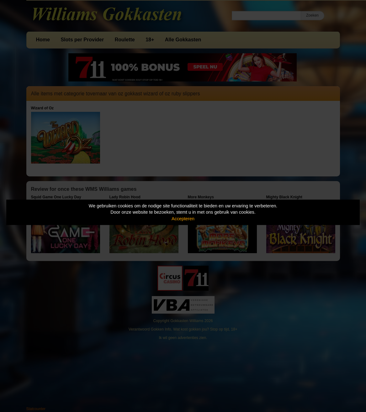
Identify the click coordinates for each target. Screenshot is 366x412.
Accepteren (183, 218)
